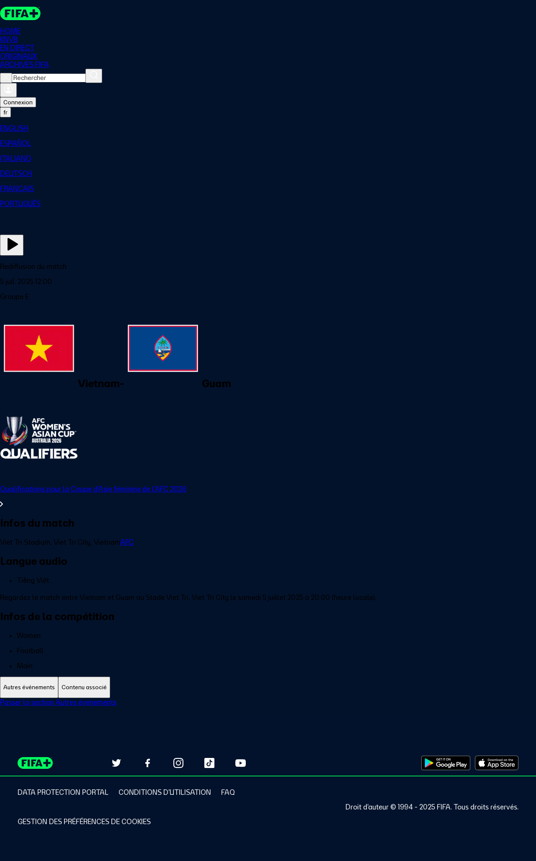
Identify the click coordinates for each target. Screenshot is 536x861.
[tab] (29, 687)
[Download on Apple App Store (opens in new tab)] (496, 763)
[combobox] (48, 78)
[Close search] (6, 78)
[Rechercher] (93, 76)
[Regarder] (11, 245)
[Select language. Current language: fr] (5, 112)
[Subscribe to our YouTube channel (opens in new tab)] (240, 763)
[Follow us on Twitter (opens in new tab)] (116, 763)
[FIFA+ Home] (20, 13)
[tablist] (268, 687)
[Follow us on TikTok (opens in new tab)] (209, 763)
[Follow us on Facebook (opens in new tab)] (147, 763)
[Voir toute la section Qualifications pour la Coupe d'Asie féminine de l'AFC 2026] (268, 496)
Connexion (18, 102)
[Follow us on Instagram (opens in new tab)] (178, 763)
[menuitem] (268, 128)
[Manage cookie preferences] (84, 821)
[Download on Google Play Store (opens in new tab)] (446, 763)
